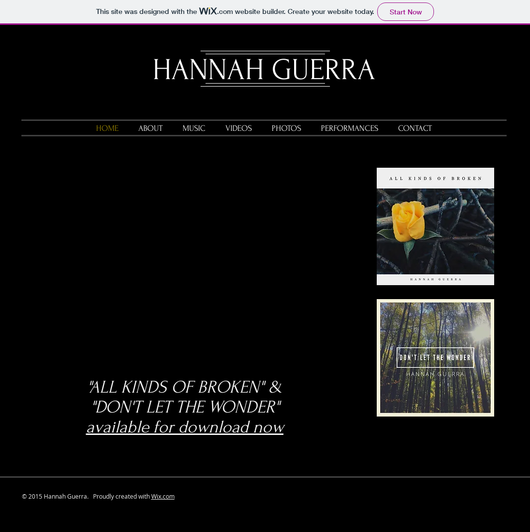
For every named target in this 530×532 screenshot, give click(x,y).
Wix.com (163, 496)
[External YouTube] (196, 262)
